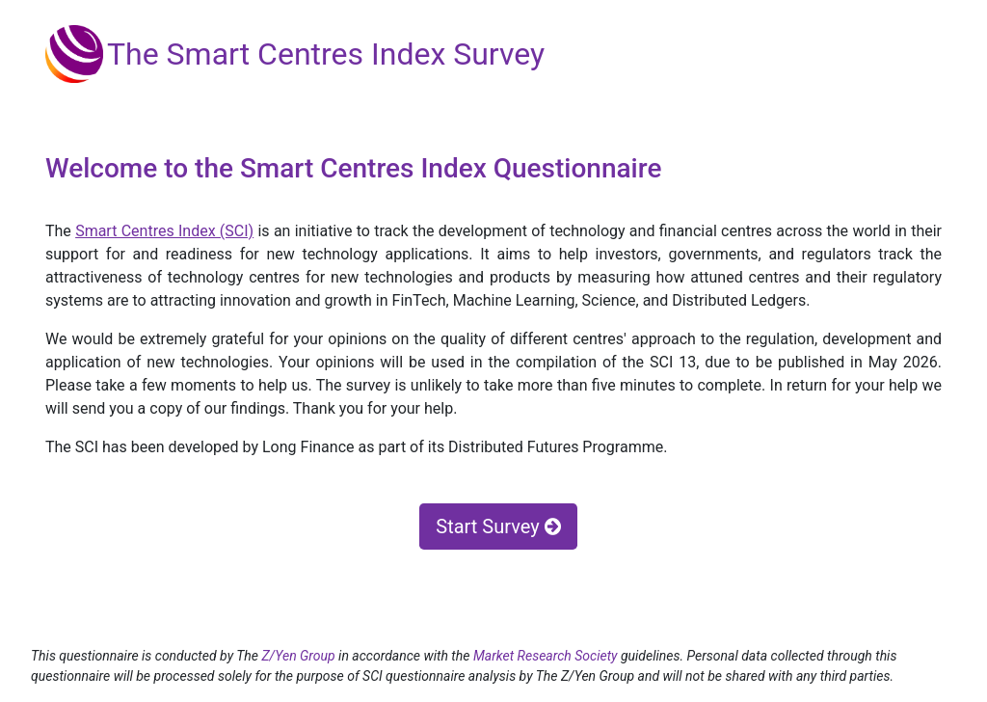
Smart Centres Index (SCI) (164, 231)
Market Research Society (547, 655)
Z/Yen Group (297, 655)
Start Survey (498, 526)
